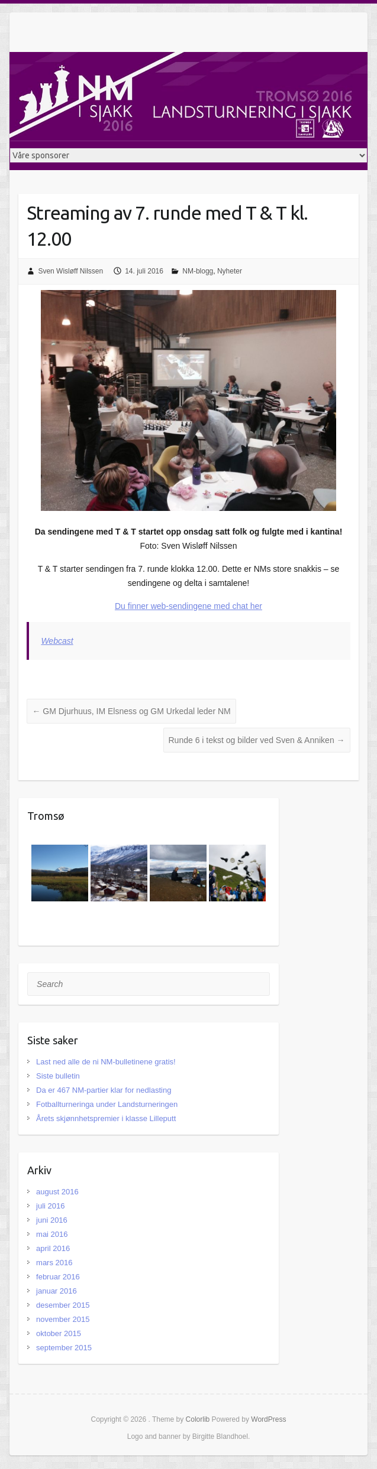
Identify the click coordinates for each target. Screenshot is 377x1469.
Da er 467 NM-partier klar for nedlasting (103, 1090)
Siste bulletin (58, 1075)
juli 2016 (50, 1205)
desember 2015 (62, 1305)
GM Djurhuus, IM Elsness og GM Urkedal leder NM (131, 711)
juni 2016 (51, 1220)
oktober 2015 (58, 1333)
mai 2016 (51, 1234)
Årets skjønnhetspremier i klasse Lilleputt (106, 1118)
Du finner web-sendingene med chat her (188, 606)
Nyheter (229, 271)
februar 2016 (58, 1276)
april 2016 (53, 1248)
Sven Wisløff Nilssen (70, 271)
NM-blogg (197, 271)
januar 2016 (56, 1290)
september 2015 (64, 1347)
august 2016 (57, 1191)
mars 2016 (54, 1262)
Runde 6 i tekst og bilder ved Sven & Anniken (257, 740)
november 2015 (62, 1319)
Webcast (57, 641)
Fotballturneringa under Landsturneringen (107, 1104)
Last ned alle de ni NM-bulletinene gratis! (106, 1061)
